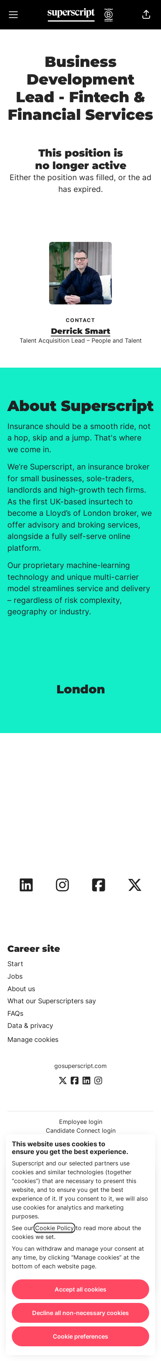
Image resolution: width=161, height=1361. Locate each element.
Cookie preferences (80, 1336)
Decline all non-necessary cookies (80, 1313)
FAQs (15, 1013)
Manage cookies (32, 1039)
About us (21, 989)
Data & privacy (30, 1025)
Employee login (80, 1121)
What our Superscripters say (51, 1001)
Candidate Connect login (81, 1130)
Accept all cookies (80, 1289)
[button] (146, 14)
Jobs (15, 976)
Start (15, 964)
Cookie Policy (54, 1228)
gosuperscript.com (80, 1065)
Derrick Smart (80, 331)
